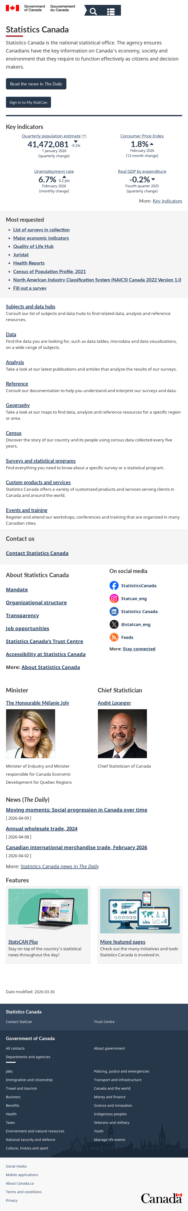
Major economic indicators (41, 238)
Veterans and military (111, 1122)
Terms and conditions (24, 1192)
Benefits (12, 1105)
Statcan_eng (128, 598)
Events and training (26, 510)
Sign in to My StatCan (28, 102)
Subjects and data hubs (30, 306)
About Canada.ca (20, 1183)
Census (14, 433)
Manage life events (109, 1139)
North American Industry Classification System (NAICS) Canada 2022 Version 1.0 (97, 279)
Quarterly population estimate (51, 136)
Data (11, 334)
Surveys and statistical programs (41, 461)
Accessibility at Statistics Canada (46, 654)
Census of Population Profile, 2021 (49, 271)
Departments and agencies (28, 1056)
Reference (17, 383)
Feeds (127, 637)
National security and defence (30, 1139)
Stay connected (139, 649)
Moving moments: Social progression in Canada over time (76, 809)
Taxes (10, 1122)
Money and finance (110, 1097)
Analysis (15, 362)
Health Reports (29, 263)
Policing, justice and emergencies (121, 1071)
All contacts (15, 1048)
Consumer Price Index (142, 136)
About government (109, 1048)
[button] (103, 11)
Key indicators (167, 201)
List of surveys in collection (41, 229)
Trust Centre (104, 1021)
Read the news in (36, 83)
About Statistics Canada (51, 667)
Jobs (9, 1071)
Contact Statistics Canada (37, 553)
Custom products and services (38, 482)
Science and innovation (113, 1105)
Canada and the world (112, 1088)
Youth (99, 1131)
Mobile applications (22, 1174)
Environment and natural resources (35, 1131)
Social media (16, 1166)
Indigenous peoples (110, 1114)
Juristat (21, 254)
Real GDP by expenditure (142, 171)
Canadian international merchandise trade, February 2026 (76, 847)
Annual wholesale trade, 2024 (41, 828)
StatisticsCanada (132, 585)
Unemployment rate (54, 171)
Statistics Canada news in (60, 866)
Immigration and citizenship (29, 1079)
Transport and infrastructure (117, 1079)
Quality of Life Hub (33, 246)
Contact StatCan (19, 1021)
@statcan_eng (130, 625)
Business (13, 1097)
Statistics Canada (133, 611)
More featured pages (122, 942)
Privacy (11, 1200)
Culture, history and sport (27, 1148)
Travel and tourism (21, 1088)
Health (11, 1114)
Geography (18, 405)
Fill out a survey (30, 288)
